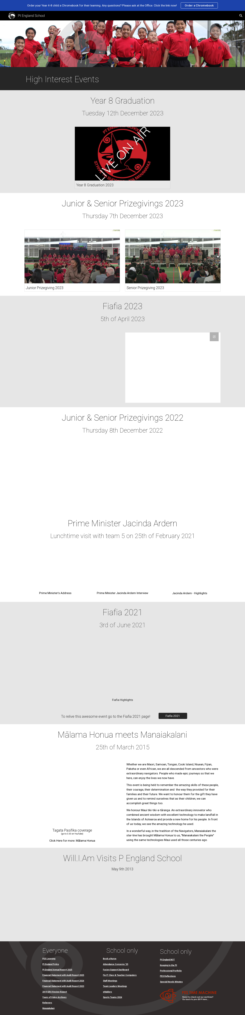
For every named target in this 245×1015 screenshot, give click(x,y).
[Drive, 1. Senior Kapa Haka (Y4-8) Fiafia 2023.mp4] (72, 367)
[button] (241, 16)
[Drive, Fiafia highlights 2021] (122, 666)
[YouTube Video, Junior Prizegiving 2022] (72, 476)
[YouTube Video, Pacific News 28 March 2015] (72, 793)
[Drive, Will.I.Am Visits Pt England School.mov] (122, 909)
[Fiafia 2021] (173, 716)
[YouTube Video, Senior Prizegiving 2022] (173, 476)
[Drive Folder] (173, 367)
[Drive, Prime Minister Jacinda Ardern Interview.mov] (122, 568)
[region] (122, 5)
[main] (80, 79)
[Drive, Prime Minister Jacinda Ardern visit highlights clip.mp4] (190, 569)
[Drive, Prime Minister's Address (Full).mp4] (55, 568)
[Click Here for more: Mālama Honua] (72, 840)
